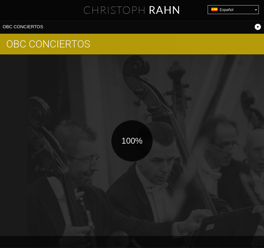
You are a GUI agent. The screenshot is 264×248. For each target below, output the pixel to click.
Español (222, 9)
